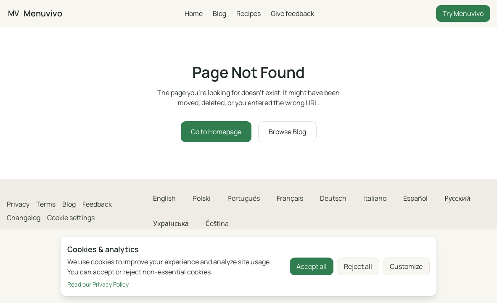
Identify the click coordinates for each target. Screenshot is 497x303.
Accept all (311, 266)
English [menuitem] (164, 198)
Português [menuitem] (243, 198)
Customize (406, 266)
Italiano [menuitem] (374, 198)
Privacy (18, 204)
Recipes (248, 13)
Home (193, 13)
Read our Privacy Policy (98, 284)
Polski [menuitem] (202, 198)
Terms (46, 204)
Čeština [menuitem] (217, 223)
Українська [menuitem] (170, 223)
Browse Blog (287, 131)
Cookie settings (71, 217)
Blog (219, 13)
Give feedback (292, 13)
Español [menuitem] (415, 198)
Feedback (97, 204)
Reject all (358, 266)
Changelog (23, 217)
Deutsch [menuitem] (333, 198)
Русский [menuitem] (457, 198)
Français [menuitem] (290, 198)
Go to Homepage (216, 131)
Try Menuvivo (463, 13)
